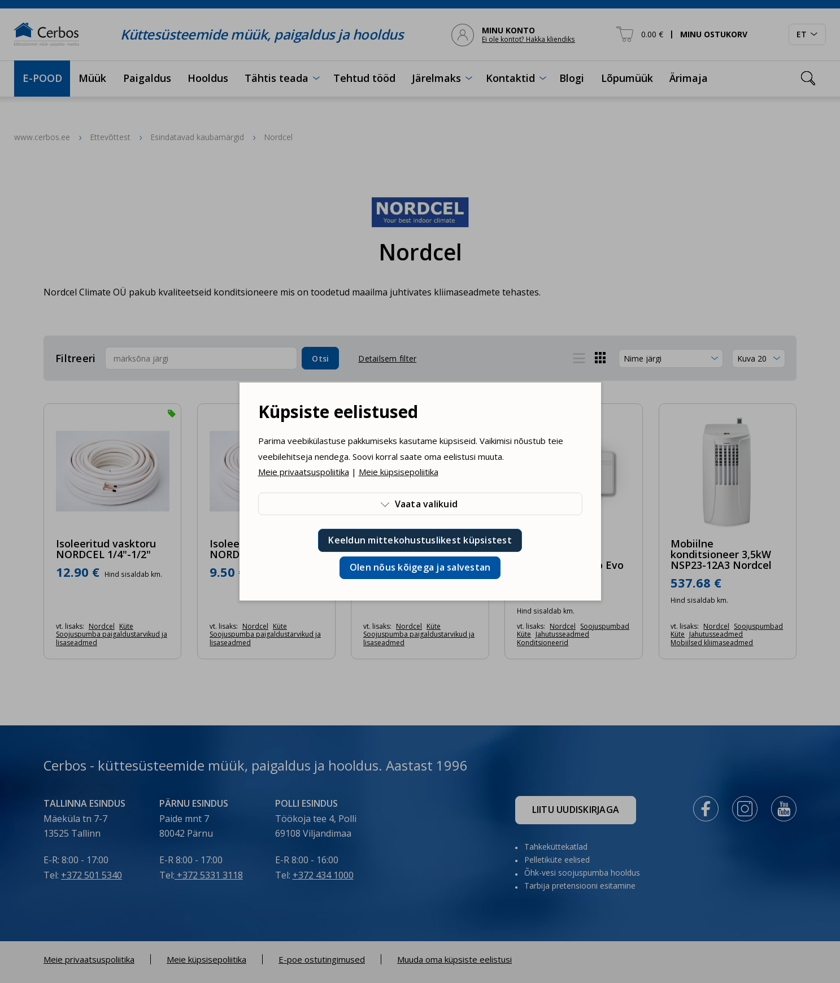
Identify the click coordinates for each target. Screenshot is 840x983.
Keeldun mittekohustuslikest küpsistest (420, 540)
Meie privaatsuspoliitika (303, 471)
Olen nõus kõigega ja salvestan (420, 567)
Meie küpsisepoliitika (398, 471)
